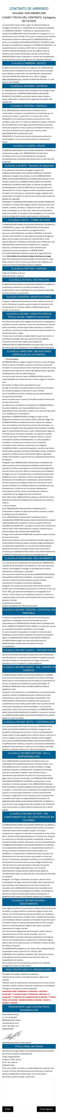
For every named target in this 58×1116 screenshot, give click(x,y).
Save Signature (46, 1109)
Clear (8, 1109)
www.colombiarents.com (12, 79)
